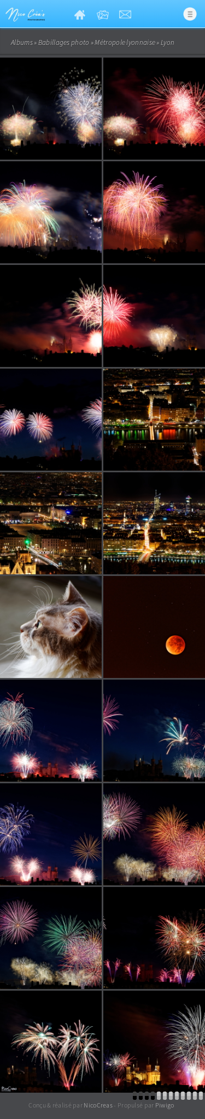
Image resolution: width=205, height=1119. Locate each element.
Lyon (167, 42)
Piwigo (164, 1105)
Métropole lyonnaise (125, 42)
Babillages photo (64, 42)
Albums (22, 42)
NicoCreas (98, 1105)
